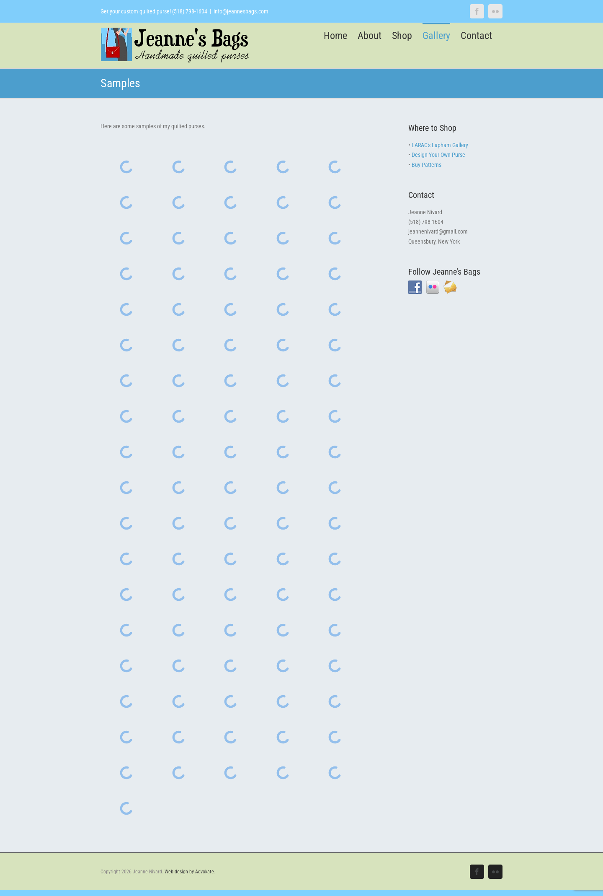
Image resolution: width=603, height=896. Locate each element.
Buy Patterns (426, 164)
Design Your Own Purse (438, 154)
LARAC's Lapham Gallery (440, 145)
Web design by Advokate (189, 872)
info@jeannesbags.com (241, 11)
